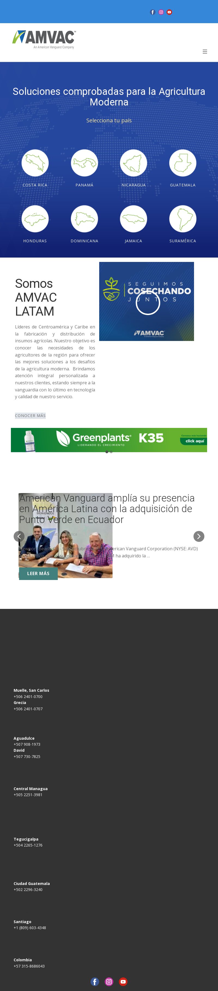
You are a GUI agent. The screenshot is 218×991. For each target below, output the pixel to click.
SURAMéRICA (182, 240)
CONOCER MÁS (30, 415)
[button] (19, 536)
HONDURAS (35, 240)
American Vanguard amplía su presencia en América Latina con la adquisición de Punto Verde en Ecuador (107, 509)
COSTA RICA (35, 185)
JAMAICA (133, 240)
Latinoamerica (64, 534)
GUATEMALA (183, 185)
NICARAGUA (134, 185)
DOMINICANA (84, 240)
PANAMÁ (84, 185)
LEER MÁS (38, 573)
